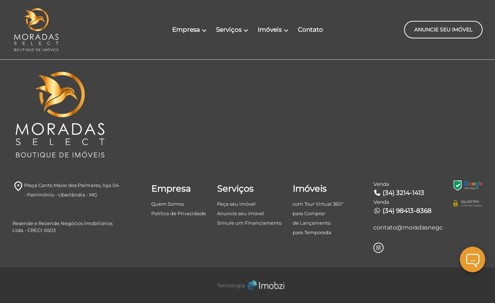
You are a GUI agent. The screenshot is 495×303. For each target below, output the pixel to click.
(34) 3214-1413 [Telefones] (398, 193)
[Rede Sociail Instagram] (378, 247)
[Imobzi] (247, 285)
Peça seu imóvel (236, 204)
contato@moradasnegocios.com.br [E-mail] (407, 227)
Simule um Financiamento (249, 223)
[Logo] (51, 29)
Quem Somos (167, 204)
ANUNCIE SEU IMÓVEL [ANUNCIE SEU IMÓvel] (443, 29)
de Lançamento (312, 223)
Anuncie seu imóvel (240, 213)
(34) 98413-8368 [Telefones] (402, 210)
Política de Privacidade (178, 213)
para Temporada (312, 232)
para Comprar (309, 213)
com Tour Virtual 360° (318, 204)
